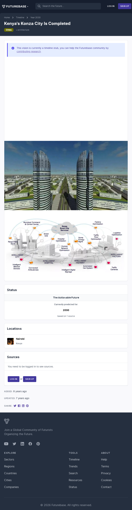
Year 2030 (35, 18)
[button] (15, 6)
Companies (11, 487)
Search (73, 473)
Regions (9, 466)
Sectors (9, 459)
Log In (110, 6)
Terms (105, 466)
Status (73, 487)
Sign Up (124, 6)
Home (7, 18)
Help (104, 459)
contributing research (29, 51)
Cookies (106, 480)
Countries (10, 473)
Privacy (106, 473)
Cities (9, 30)
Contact (106, 487)
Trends (73, 466)
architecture (23, 30)
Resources (75, 480)
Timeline (20, 18)
